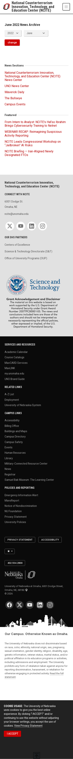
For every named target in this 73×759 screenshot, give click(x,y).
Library (9, 458)
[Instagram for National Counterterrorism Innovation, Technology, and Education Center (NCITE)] (42, 226)
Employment (12, 399)
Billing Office (12, 425)
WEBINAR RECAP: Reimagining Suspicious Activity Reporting (33, 133)
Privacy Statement (16, 516)
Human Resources (15, 452)
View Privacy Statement (28, 725)
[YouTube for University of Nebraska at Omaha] (30, 605)
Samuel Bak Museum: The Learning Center (29, 479)
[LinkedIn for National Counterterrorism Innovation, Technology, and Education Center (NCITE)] (31, 226)
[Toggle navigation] (66, 6)
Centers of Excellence (17, 244)
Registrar (10, 474)
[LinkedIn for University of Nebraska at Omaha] (40, 605)
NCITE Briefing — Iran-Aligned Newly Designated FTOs (29, 153)
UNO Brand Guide (15, 378)
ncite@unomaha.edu (17, 213)
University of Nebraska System (23, 404)
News (8, 468)
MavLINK (10, 368)
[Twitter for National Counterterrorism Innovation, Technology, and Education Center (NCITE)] (9, 226)
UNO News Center (17, 86)
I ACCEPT (12, 733)
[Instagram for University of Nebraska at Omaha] (50, 605)
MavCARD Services (16, 362)
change (12, 42)
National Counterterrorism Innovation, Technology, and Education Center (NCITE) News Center (32, 76)
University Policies (15, 522)
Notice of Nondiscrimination (21, 505)
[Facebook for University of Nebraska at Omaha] (9, 605)
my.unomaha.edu (14, 373)
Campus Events (15, 104)
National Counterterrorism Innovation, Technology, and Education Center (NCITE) (33, 6)
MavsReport (12, 500)
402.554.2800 (14, 562)
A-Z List (9, 394)
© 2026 (9, 593)
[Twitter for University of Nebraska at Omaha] (20, 605)
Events (8, 447)
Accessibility (12, 420)
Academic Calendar (16, 352)
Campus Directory (15, 436)
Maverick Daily (14, 92)
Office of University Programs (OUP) (26, 258)
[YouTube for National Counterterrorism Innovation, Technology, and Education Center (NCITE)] (20, 226)
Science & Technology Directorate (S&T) (28, 251)
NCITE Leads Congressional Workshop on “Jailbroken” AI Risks (33, 143)
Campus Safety (14, 441)
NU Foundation (13, 511)
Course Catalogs (14, 357)
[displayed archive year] (13, 33)
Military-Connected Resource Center (26, 463)
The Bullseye (13, 98)
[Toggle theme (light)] (10, 551)
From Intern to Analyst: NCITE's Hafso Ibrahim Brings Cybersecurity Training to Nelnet (35, 123)
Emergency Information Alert (21, 495)
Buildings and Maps (16, 431)
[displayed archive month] (36, 33)
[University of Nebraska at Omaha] (7, 6)
